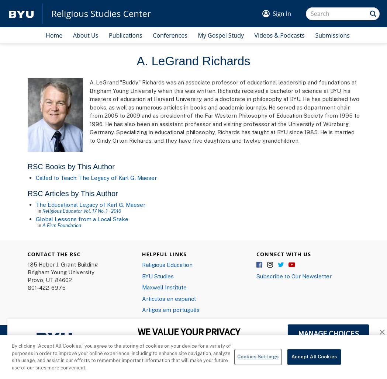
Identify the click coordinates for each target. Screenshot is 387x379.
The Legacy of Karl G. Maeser (118, 177)
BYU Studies (158, 276)
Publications (125, 35)
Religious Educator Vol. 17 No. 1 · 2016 (81, 211)
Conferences (170, 35)
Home (54, 35)
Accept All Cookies (314, 359)
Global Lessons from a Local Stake (82, 219)
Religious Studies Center (101, 13)
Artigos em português (171, 309)
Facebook (259, 265)
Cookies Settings (258, 359)
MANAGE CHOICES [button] (328, 333)
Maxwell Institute (164, 287)
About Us (86, 35)
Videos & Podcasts (280, 35)
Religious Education (167, 264)
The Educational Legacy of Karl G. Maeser (90, 204)
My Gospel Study (221, 35)
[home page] (21, 14)
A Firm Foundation (61, 225)
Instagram (270, 265)
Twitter (281, 265)
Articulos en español (169, 298)
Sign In (282, 14)
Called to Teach (56, 177)
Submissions (332, 35)
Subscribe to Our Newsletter (294, 276)
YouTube (291, 265)
